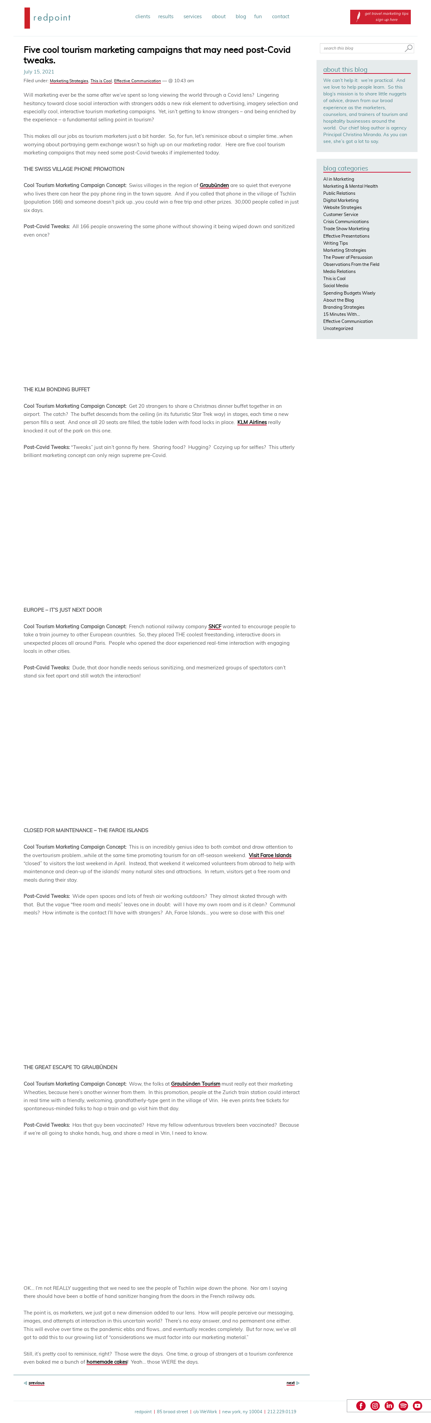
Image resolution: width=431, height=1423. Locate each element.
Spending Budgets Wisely (349, 293)
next (291, 1383)
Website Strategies (342, 208)
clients (142, 16)
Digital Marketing (341, 201)
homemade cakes (107, 1362)
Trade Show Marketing (346, 229)
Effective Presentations (346, 236)
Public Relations (339, 193)
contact (280, 16)
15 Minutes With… (341, 314)
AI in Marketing (338, 179)
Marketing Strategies (69, 81)
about (220, 16)
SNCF (214, 626)
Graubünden (214, 185)
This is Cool (101, 81)
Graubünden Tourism (195, 1084)
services (194, 16)
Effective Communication (137, 81)
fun (259, 16)
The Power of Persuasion (348, 257)
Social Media (336, 286)
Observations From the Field (351, 265)
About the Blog (338, 300)
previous (36, 1383)
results (166, 16)
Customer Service (340, 215)
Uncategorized (338, 329)
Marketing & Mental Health (350, 186)
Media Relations (339, 272)
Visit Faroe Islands (270, 855)
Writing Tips (335, 243)
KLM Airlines (252, 422)
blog (241, 16)
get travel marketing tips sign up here (380, 17)
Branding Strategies (343, 307)
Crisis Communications (346, 222)
